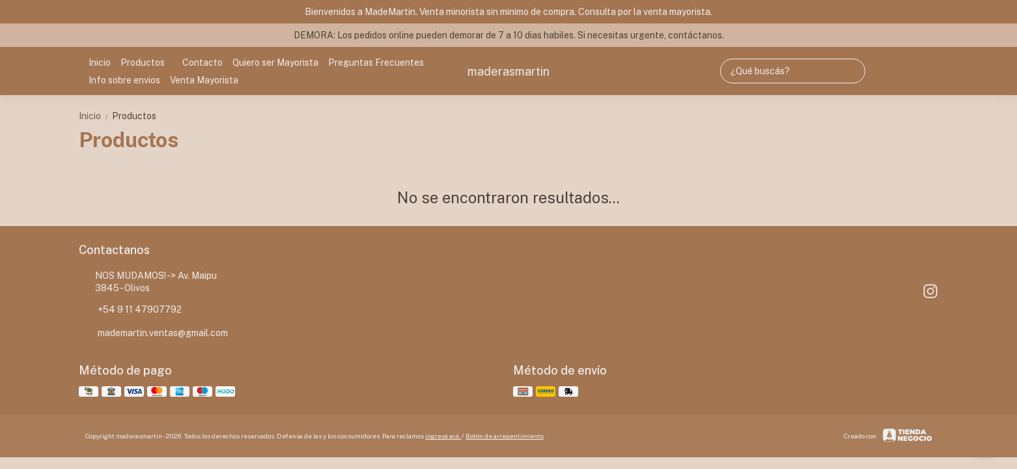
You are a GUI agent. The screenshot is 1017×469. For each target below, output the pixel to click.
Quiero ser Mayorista (275, 62)
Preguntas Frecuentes (376, 62)
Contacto (202, 62)
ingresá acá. (443, 436)
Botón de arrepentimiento (505, 436)
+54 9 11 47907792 (130, 310)
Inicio (100, 62)
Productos (149, 62)
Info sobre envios (124, 80)
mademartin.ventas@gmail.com (153, 333)
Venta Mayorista (204, 80)
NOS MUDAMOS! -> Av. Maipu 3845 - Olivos (148, 281)
